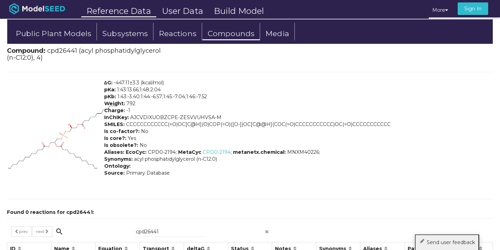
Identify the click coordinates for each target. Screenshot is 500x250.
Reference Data (118, 11)
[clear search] (267, 229)
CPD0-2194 (217, 152)
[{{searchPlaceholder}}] (170, 231)
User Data (182, 11)
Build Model (239, 11)
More (440, 10)
